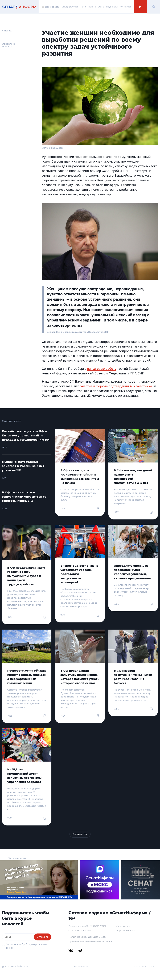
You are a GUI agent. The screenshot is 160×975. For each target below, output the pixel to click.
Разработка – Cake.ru (145, 966)
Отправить (42, 937)
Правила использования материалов (90, 941)
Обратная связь (125, 930)
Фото (83, 6)
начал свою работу (101, 368)
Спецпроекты (70, 6)
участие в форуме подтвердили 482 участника (116, 386)
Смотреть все (80, 834)
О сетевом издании (79, 930)
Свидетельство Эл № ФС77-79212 (87, 926)
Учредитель (123, 926)
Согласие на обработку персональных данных (27, 946)
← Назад (6, 30)
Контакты (125, 6)
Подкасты (112, 6)
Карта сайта (81, 966)
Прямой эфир (96, 6)
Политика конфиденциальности (87, 936)
